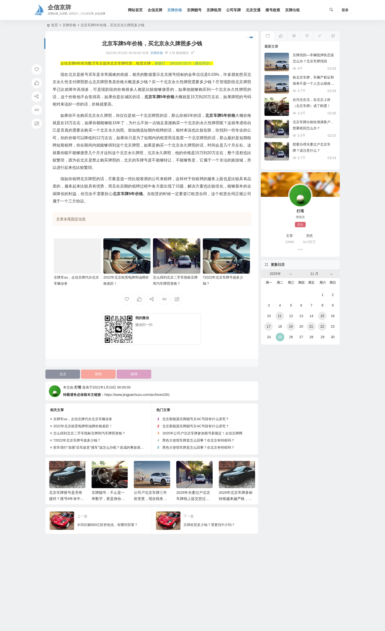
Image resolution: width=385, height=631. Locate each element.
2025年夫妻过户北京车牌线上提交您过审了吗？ (193, 498)
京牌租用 (213, 10)
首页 (54, 25)
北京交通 (253, 10)
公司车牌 (233, 10)
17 (269, 326)
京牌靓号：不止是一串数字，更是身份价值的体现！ (108, 498)
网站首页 (135, 10)
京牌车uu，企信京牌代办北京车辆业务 (82, 419)
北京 (62, 374)
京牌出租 (292, 10)
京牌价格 (174, 10)
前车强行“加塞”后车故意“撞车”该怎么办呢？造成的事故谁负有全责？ (105, 447)
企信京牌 (155, 10)
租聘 (134, 374)
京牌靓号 (194, 10)
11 (280, 316)
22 (322, 326)
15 (322, 316)
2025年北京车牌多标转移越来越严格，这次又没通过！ (236, 498)
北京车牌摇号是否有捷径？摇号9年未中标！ (65, 498)
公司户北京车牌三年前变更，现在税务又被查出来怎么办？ (150, 498)
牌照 (98, 374)
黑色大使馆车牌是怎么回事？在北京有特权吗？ (198, 440)
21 (311, 326)
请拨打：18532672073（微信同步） (183, 63)
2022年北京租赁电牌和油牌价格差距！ (82, 426)
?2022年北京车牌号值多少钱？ (77, 440)
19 (291, 326)
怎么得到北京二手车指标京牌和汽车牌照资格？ (89, 433)
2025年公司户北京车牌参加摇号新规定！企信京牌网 (202, 433)
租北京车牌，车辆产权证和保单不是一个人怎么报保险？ (313, 83)
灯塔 (77, 387)
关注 (300, 224)
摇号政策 (272, 10)
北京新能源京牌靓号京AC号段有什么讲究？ (195, 419)
